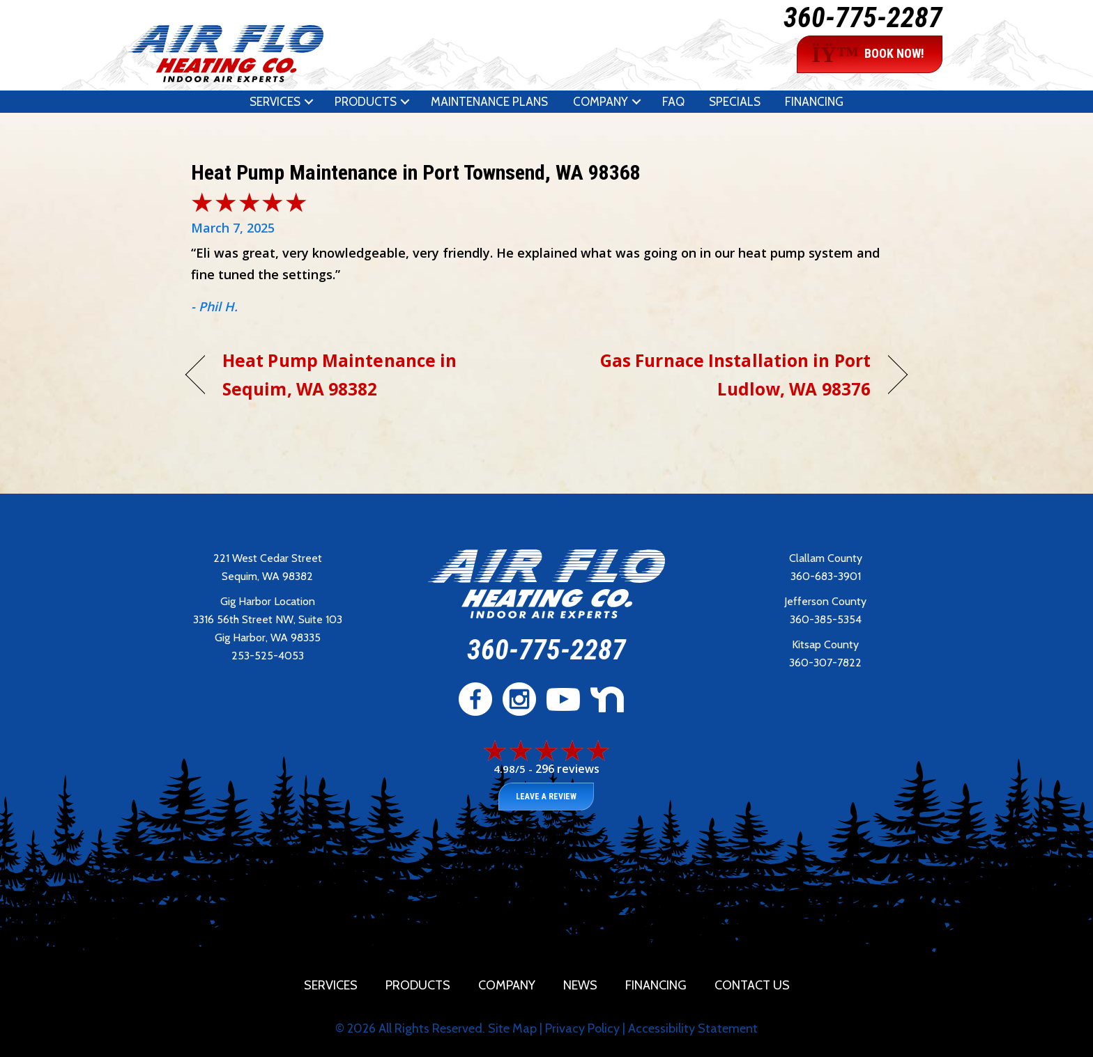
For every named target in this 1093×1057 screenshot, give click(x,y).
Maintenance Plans (489, 102)
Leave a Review (546, 796)
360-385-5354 (826, 619)
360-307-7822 (825, 662)
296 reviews (567, 768)
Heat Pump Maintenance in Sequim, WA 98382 (339, 374)
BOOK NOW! (867, 54)
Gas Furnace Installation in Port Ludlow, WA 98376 (719, 374)
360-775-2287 (863, 17)
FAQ (673, 102)
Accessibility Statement (693, 1028)
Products (366, 102)
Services (275, 102)
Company (600, 102)
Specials (734, 102)
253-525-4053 (267, 655)
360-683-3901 (825, 576)
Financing (814, 102)
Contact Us (752, 985)
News (580, 985)
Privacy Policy (582, 1028)
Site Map (512, 1028)
